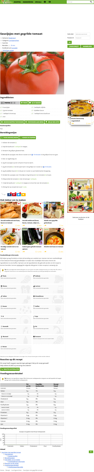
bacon (15, 171)
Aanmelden (87, 46)
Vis (35, 326)
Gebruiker (70, 34)
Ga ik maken (35, 103)
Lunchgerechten (14, 40)
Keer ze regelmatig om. (9, 159)
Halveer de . (9, 143)
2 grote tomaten (8, 110)
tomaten (13, 143)
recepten (17, 2)
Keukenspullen (12, 456)
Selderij (36, 276)
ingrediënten (28, 2)
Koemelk (4, 326)
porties (5, 43)
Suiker (4, 296)
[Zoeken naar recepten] (80, 2)
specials (38, 2)
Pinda (3, 276)
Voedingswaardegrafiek (15, 467)
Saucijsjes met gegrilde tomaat (11, 452)
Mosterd (4, 336)
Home (2, 470)
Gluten (4, 286)
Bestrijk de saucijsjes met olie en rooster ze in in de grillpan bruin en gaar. (30, 155)
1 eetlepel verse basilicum (42, 113)
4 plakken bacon (39, 110)
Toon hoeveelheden (9, 138)
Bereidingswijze (10, 458)
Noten (4, 346)
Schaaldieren (38, 296)
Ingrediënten (9, 454)
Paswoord (70, 38)
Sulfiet (36, 306)
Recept (8, 470)
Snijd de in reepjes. (15, 147)
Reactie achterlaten (10, 369)
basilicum (14, 147)
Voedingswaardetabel (12, 465)
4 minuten (47, 167)
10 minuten (36, 155)
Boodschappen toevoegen (12, 122)
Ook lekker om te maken (12, 460)
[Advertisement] (47, 17)
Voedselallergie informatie (16, 461)
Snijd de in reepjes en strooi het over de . (26, 183)
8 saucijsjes (6, 107)
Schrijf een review (8, 50)
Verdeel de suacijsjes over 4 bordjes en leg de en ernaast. (26, 175)
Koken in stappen (27, 138)
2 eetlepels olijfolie (39, 107)
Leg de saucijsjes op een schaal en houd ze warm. (17, 163)
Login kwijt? (74, 46)
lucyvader (14, 48)
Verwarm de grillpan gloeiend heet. (13, 151)
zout (4, 116)
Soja (35, 316)
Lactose (36, 286)
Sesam (4, 306)
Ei (2, 316)
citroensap (29, 179)
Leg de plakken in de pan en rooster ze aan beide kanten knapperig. (26, 171)
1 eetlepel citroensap (9, 113)
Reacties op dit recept (12, 463)
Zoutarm (37, 336)
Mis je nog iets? (52, 122)
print (24, 103)
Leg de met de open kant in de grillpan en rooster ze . (27, 167)
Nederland (12, 38)
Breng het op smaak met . (15, 187)
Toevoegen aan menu (34, 122)
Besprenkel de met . (20, 179)
